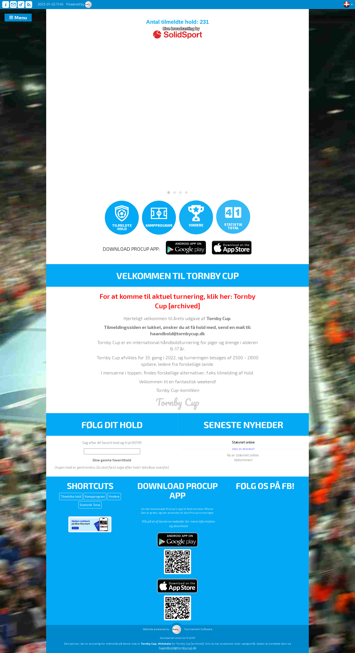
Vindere (114, 496)
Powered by (79, 4)
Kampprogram (95, 496)
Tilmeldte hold (70, 496)
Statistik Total (90, 505)
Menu (20, 17)
